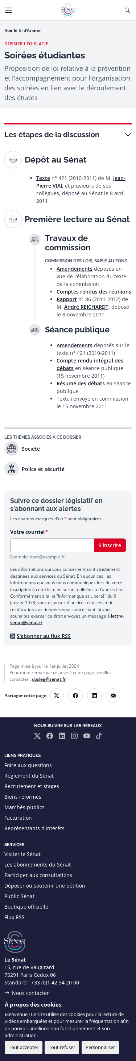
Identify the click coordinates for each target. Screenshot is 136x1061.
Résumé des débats (81, 383)
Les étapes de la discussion (51, 134)
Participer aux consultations (38, 875)
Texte (43, 178)
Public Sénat (19, 896)
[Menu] (8, 10)
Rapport (67, 299)
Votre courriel (27, 531)
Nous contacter (30, 993)
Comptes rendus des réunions (94, 291)
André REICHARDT (86, 306)
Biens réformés (22, 796)
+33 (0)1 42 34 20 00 (55, 982)
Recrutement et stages (31, 786)
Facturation (18, 817)
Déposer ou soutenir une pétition (44, 885)
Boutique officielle (26, 906)
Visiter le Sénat (22, 854)
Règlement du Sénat (29, 775)
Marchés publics (24, 807)
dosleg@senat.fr (49, 679)
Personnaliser (100, 1047)
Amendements (74, 268)
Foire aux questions (28, 765)
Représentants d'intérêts (34, 828)
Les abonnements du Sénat (37, 864)
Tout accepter (23, 1047)
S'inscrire (110, 545)
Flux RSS (14, 917)
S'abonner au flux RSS (44, 635)
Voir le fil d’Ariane (23, 30)
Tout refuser (62, 1047)
